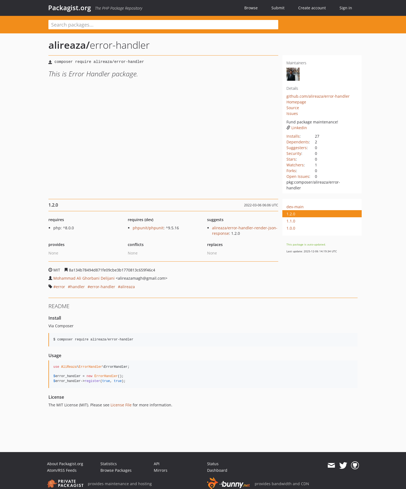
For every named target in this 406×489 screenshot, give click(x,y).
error (60, 286)
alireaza (127, 286)
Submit (278, 7)
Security (293, 153)
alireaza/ (69, 45)
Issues (292, 113)
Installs (293, 136)
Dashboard (217, 470)
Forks (291, 170)
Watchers (295, 164)
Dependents (297, 141)
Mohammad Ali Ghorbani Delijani (84, 278)
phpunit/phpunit (148, 227)
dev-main (295, 206)
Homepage (296, 102)
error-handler (102, 286)
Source (292, 107)
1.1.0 (290, 221)
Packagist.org (69, 7)
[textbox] (163, 24)
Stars (291, 159)
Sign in (346, 7)
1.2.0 (290, 213)
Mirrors (160, 470)
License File (121, 404)
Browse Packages (116, 470)
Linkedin (296, 127)
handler (77, 286)
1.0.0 (290, 228)
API (157, 463)
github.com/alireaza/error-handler (318, 96)
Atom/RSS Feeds (62, 470)
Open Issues (297, 176)
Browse (251, 7)
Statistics (108, 463)
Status (213, 463)
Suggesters (296, 147)
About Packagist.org (65, 463)
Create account (312, 7)
